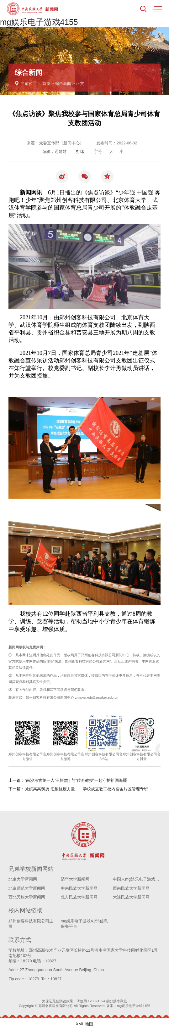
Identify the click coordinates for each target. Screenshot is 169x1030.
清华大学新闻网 (75, 879)
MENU (157, 9)
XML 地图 (84, 1024)
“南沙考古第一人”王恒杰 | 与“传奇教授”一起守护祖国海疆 (76, 780)
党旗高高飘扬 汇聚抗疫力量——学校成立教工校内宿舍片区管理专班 (86, 788)
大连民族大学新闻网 (131, 897)
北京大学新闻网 (22, 879)
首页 (46, 83)
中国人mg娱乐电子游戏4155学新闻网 (137, 879)
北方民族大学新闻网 (79, 897)
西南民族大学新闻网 (131, 888)
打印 (80, 151)
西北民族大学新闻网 (26, 897)
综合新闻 (63, 83)
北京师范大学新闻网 (26, 888)
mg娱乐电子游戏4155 (39, 22)
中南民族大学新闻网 (79, 888)
